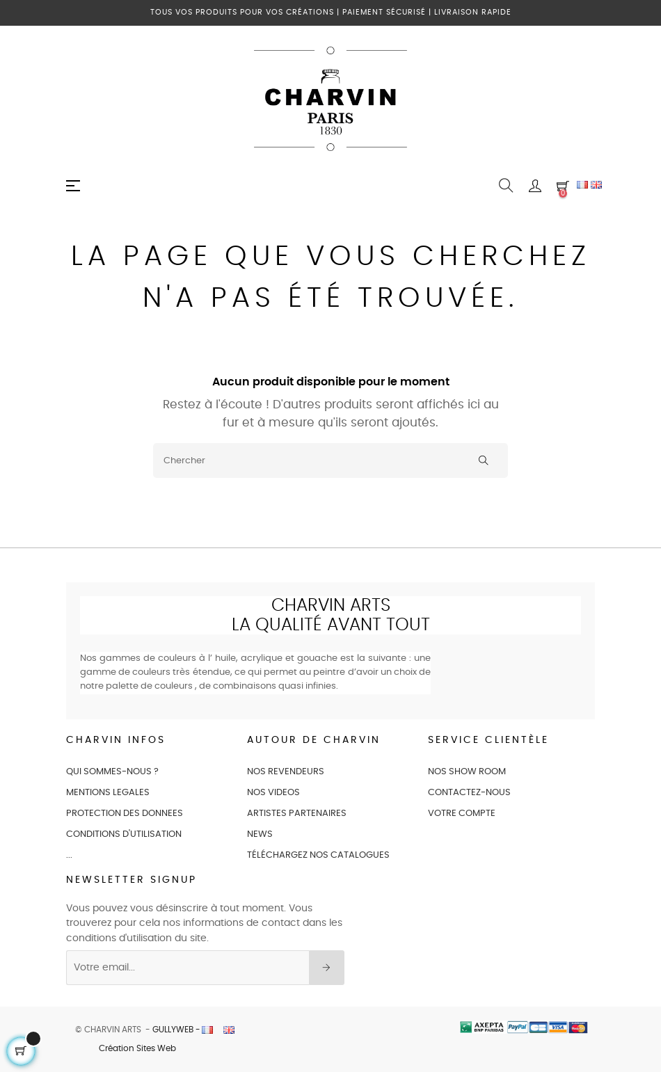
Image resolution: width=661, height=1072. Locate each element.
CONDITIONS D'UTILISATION (124, 834)
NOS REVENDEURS (285, 771)
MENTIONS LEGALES (108, 792)
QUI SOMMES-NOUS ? (112, 771)
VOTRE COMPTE (461, 813)
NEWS (260, 834)
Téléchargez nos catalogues (318, 855)
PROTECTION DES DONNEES (124, 813)
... (69, 855)
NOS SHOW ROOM (467, 771)
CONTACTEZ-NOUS (469, 792)
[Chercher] (330, 460)
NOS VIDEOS (273, 792)
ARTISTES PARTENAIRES (297, 813)
